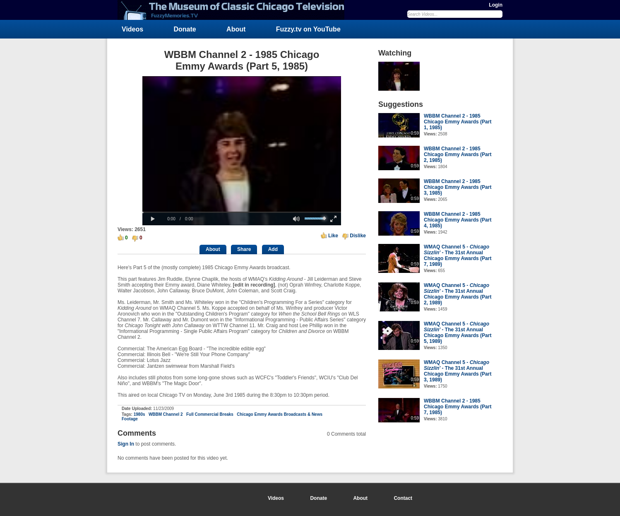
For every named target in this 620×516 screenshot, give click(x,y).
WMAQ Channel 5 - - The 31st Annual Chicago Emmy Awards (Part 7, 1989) (457, 255)
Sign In (126, 444)
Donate (185, 29)
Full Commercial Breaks (209, 414)
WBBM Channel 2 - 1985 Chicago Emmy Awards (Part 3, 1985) (457, 187)
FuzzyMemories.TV (234, 10)
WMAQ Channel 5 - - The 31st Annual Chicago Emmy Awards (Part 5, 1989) (457, 332)
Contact (403, 498)
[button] (152, 219)
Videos (132, 29)
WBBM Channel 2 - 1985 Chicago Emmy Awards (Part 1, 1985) (457, 121)
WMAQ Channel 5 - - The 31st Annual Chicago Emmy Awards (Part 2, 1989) (457, 294)
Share (244, 249)
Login (495, 5)
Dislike (358, 236)
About (235, 29)
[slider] (241, 212)
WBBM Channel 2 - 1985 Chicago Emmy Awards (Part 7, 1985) (457, 406)
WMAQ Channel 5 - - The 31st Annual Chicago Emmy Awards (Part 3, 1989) (457, 371)
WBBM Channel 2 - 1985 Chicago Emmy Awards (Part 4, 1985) (457, 220)
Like (333, 236)
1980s (139, 414)
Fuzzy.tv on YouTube (308, 29)
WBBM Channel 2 (166, 414)
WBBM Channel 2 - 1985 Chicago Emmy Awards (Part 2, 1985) (457, 154)
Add (273, 249)
